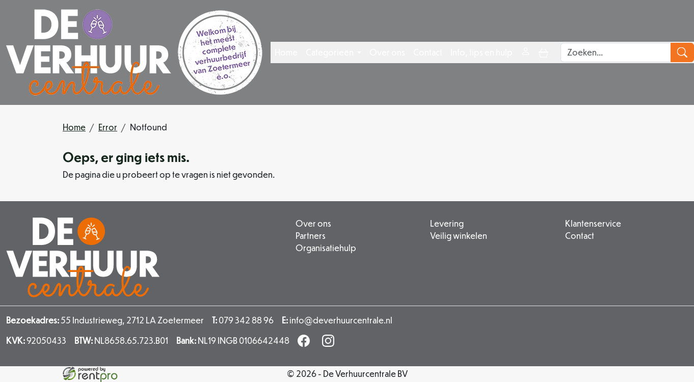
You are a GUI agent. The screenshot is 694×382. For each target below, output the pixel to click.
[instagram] (330, 343)
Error (107, 127)
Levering (447, 223)
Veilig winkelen (458, 235)
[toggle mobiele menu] (543, 52)
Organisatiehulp (326, 247)
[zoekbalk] (615, 52)
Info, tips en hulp (481, 52)
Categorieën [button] (330, 52)
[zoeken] (682, 52)
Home (286, 52)
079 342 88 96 (243, 320)
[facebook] (306, 343)
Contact (427, 52)
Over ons (387, 52)
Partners (311, 235)
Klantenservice (593, 223)
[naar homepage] (134, 52)
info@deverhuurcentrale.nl (337, 320)
